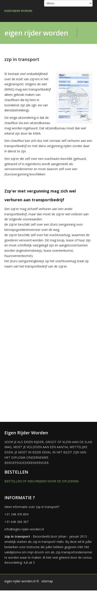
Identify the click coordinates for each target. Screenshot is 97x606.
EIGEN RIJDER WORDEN (18, 11)
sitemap (47, 581)
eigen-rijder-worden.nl (19, 581)
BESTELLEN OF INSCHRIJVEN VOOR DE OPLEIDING (41, 481)
